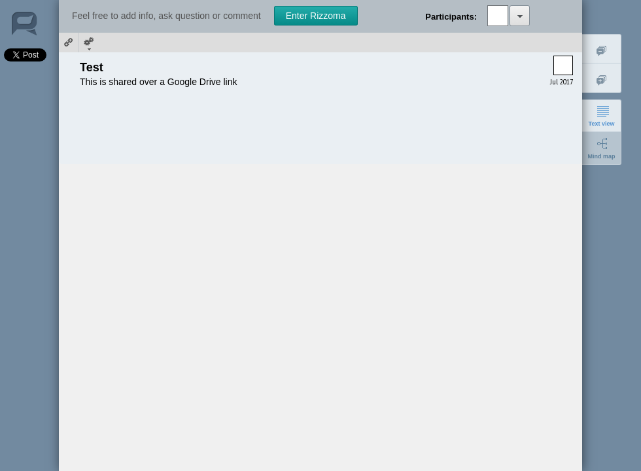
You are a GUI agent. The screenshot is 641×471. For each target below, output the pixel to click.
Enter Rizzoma (316, 15)
